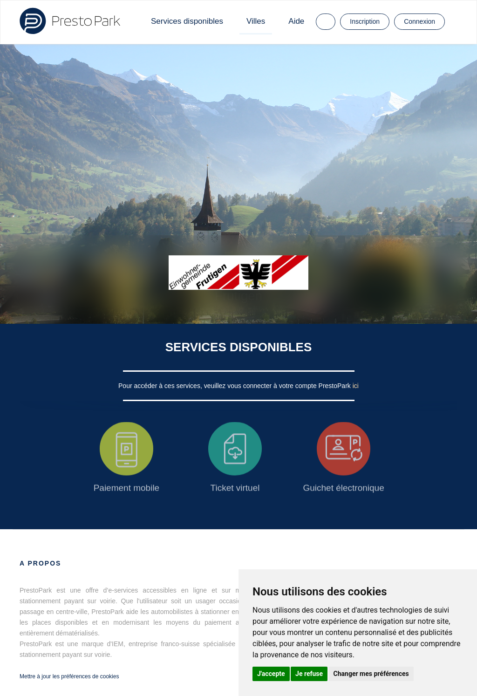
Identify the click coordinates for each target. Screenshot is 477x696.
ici (356, 385)
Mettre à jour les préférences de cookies (69, 676)
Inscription (365, 21)
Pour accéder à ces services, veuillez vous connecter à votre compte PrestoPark (235, 385)
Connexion (419, 21)
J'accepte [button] (271, 673)
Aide (296, 21)
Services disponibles (187, 21)
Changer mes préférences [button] (371, 673)
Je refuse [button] (309, 673)
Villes (255, 21)
